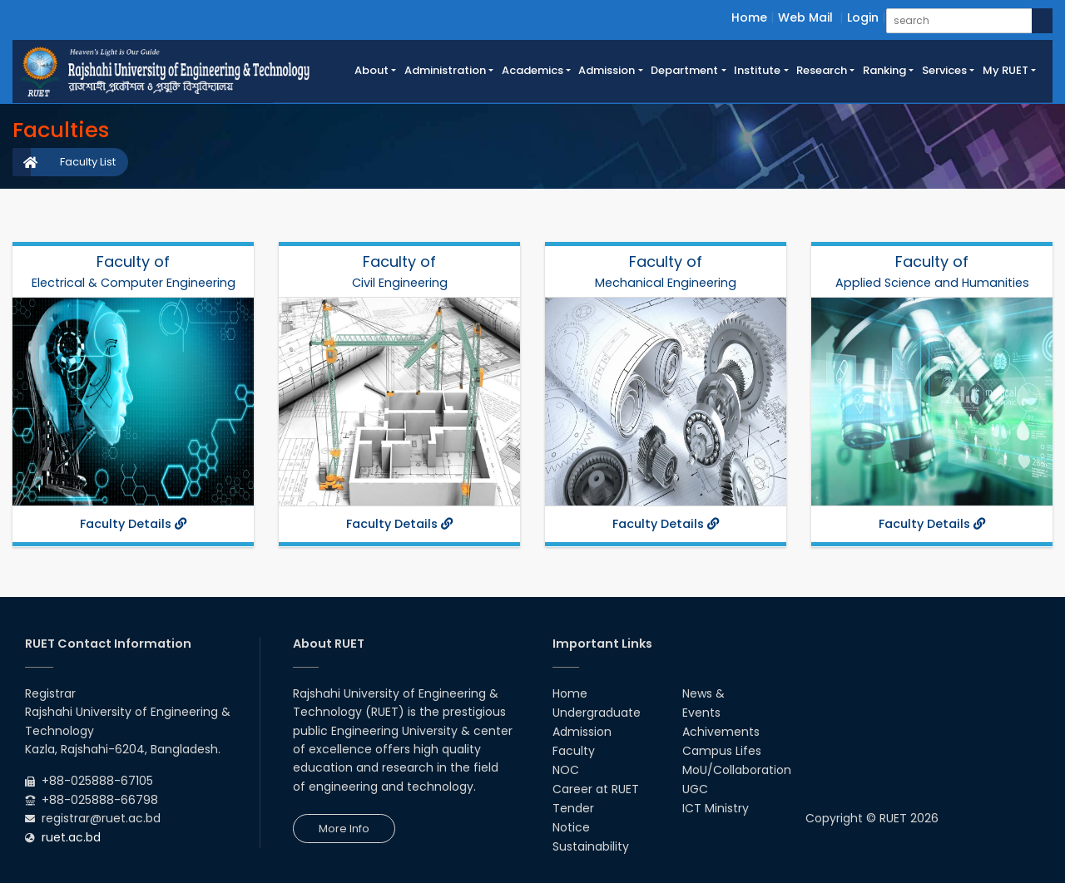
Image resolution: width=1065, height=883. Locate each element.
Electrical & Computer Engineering (133, 282)
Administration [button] (445, 70)
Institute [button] (757, 70)
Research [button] (821, 70)
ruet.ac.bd (71, 837)
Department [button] (684, 70)
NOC (565, 770)
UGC (695, 789)
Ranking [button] (884, 70)
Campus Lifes (721, 750)
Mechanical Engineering (665, 282)
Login (863, 17)
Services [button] (944, 70)
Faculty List (88, 162)
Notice (571, 827)
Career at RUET (595, 789)
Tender (573, 808)
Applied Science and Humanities (932, 282)
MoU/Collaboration (736, 770)
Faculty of (133, 261)
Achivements (721, 731)
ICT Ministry (715, 808)
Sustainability (590, 846)
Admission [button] (606, 70)
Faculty (573, 750)
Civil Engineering (400, 282)
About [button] (371, 70)
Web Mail (805, 17)
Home (749, 17)
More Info (344, 828)
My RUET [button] (1005, 70)
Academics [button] (532, 70)
